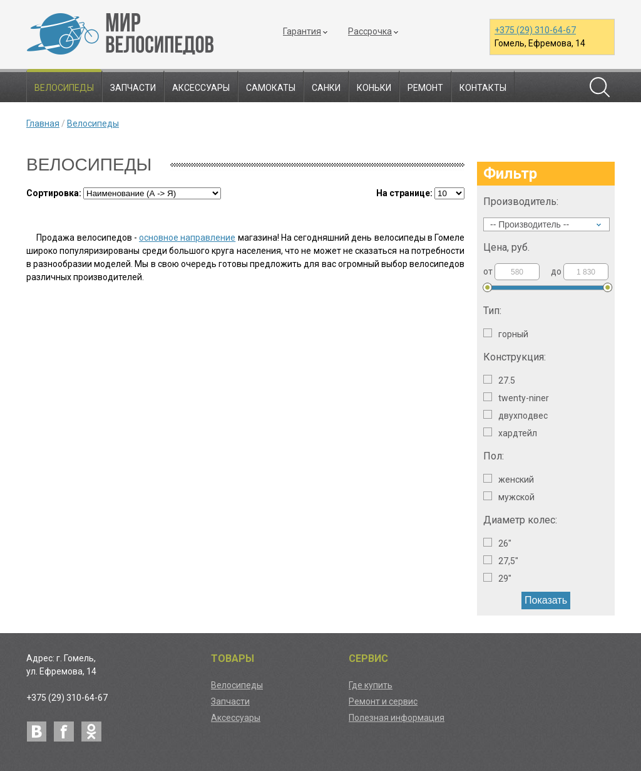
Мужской (509, 496)
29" (497, 578)
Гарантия (302, 31)
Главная (42, 123)
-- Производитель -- (529, 224)
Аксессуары (201, 88)
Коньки (374, 88)
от (511, 271)
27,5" (500, 560)
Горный (505, 333)
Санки (326, 88)
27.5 (499, 380)
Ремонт (425, 88)
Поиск (600, 87)
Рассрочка (370, 31)
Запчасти (133, 88)
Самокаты (270, 88)
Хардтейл (510, 432)
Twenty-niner (516, 397)
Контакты (482, 88)
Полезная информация (396, 718)
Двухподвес (515, 415)
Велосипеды (64, 88)
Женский (508, 479)
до (579, 271)
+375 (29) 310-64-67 (535, 30)
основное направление (187, 238)
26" (497, 543)
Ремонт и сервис (383, 701)
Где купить (370, 685)
